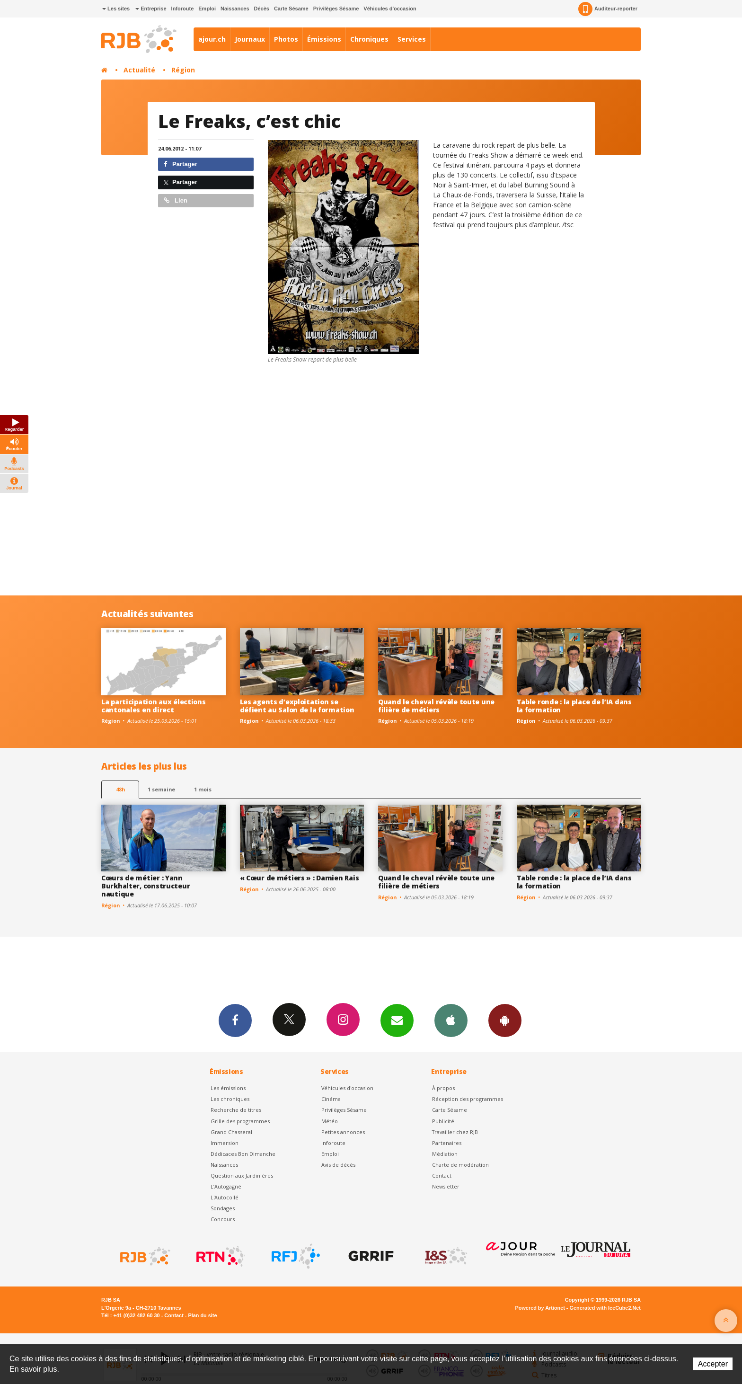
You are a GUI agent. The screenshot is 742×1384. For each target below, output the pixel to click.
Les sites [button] (116, 8)
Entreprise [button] (150, 8)
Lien (175, 200)
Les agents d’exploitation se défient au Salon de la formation (297, 705)
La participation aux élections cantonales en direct (153, 705)
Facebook (235, 1020)
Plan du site (202, 1315)
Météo (329, 1121)
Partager (180, 164)
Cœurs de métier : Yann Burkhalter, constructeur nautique (145, 885)
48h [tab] (120, 789)
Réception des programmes (467, 1099)
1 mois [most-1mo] (203, 789)
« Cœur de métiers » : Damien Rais (299, 877)
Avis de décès (338, 1165)
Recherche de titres (236, 1110)
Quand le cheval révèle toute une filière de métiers (436, 705)
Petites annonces (343, 1132)
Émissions (324, 39)
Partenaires (446, 1143)
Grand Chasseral (231, 1132)
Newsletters (397, 1020)
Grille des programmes (240, 1121)
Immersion (224, 1143)
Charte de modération (460, 1165)
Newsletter (445, 1186)
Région (183, 69)
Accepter (713, 1364)
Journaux (250, 39)
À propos (443, 1088)
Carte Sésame (291, 8)
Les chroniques (230, 1099)
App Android (504, 1020)
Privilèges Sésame (336, 8)
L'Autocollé (224, 1197)
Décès (261, 8)
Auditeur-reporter (607, 9)
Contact (441, 1175)
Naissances (235, 8)
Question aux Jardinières (242, 1175)
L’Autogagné (226, 1186)
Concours (223, 1219)
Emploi (207, 8)
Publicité (443, 1121)
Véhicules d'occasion (389, 8)
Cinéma (331, 1099)
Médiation (445, 1154)
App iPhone (451, 1020)
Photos (286, 39)
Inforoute (182, 8)
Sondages (223, 1208)
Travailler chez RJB (455, 1132)
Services (412, 39)
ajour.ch (212, 39)
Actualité (139, 69)
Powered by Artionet (540, 1308)
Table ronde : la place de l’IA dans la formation (574, 705)
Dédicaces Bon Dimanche (243, 1154)
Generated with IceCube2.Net (605, 1308)
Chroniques (369, 39)
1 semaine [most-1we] (161, 789)
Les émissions (228, 1088)
